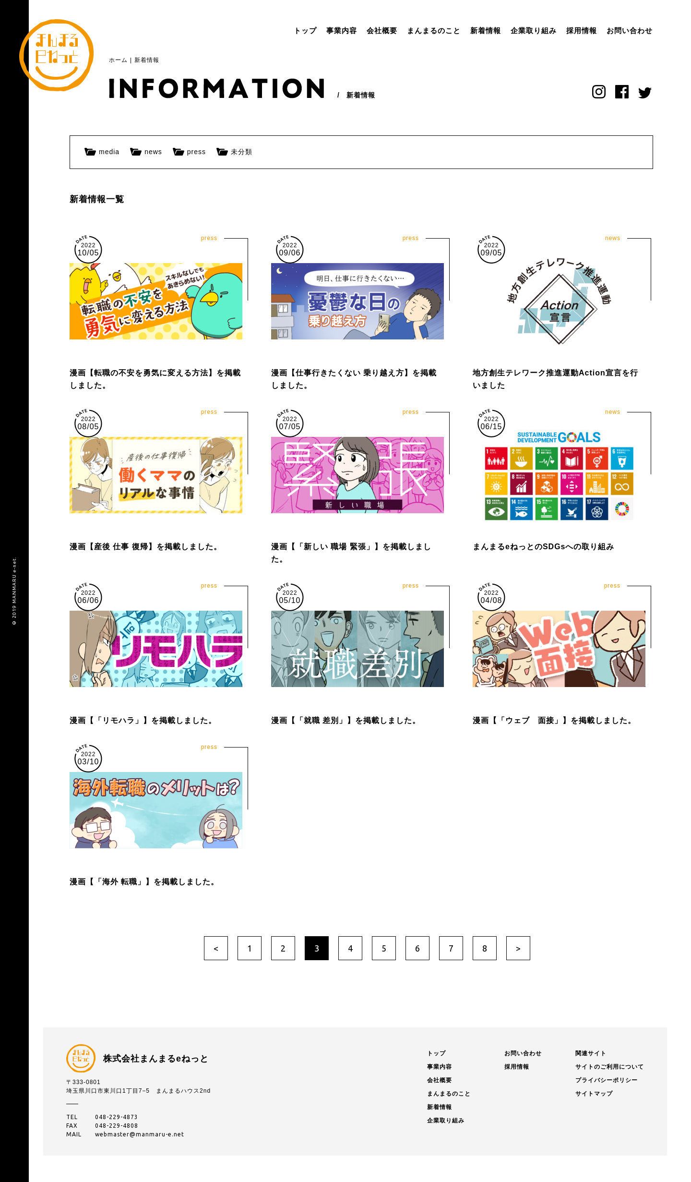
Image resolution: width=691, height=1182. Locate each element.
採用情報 (552, 30)
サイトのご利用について (609, 1066)
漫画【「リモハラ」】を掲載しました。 (143, 720)
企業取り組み (505, 30)
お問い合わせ (601, 30)
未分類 (241, 152)
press (196, 152)
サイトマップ (594, 1093)
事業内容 (313, 30)
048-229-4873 (116, 1117)
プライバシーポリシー (606, 1080)
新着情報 (456, 30)
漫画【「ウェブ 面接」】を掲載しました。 (554, 720)
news (153, 152)
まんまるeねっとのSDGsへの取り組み (543, 547)
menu (652, 30)
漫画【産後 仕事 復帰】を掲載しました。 (146, 547)
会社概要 (353, 30)
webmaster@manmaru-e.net (139, 1134)
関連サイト (591, 1053)
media (109, 152)
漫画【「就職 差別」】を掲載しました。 (345, 720)
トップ (276, 30)
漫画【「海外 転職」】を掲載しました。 (144, 882)
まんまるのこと (405, 30)
